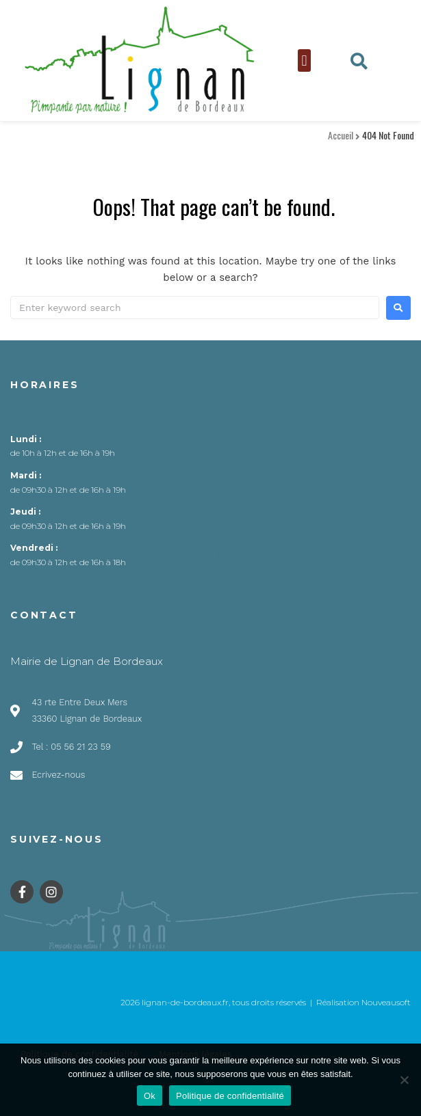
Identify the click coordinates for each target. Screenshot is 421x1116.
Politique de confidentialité (230, 1096)
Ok (149, 1096)
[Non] (404, 1080)
